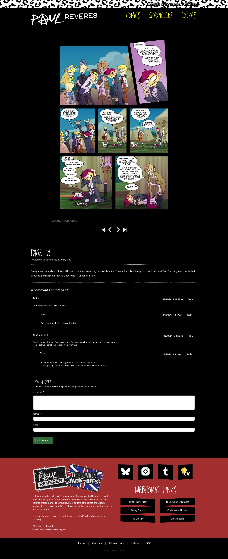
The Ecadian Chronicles (177, 502)
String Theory (138, 510)
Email (35, 425)
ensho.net (48, 526)
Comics (133, 15)
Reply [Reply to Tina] (189, 315)
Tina (69, 260)
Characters (161, 15)
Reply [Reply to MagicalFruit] (190, 336)
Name (36, 414)
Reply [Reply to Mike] (190, 299)
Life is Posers (177, 519)
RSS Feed (190, 4)
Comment (38, 392)
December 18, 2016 (53, 260)
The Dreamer (137, 519)
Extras (189, 15)
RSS (148, 543)
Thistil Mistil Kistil (138, 502)
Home (81, 543)
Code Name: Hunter (177, 510)
